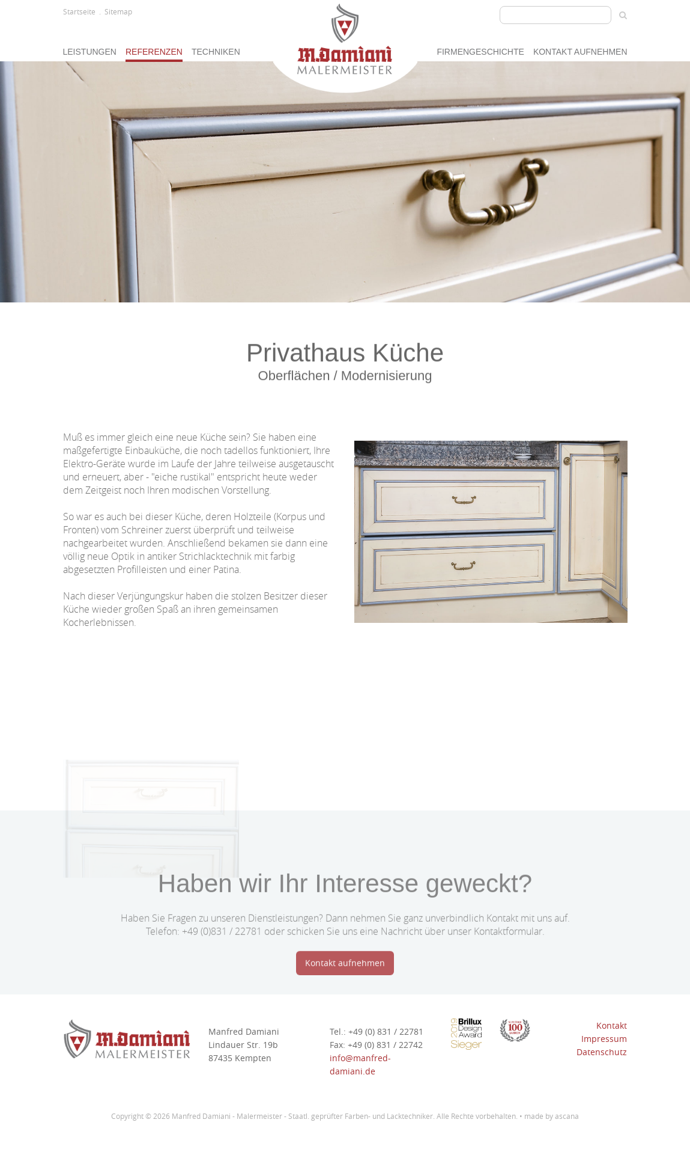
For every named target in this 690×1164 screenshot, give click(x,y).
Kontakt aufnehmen (580, 52)
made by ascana (551, 1116)
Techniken (216, 52)
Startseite (79, 11)
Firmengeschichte (480, 52)
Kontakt (611, 1025)
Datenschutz (602, 1052)
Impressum (604, 1038)
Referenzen (154, 52)
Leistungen (90, 52)
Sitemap (118, 11)
